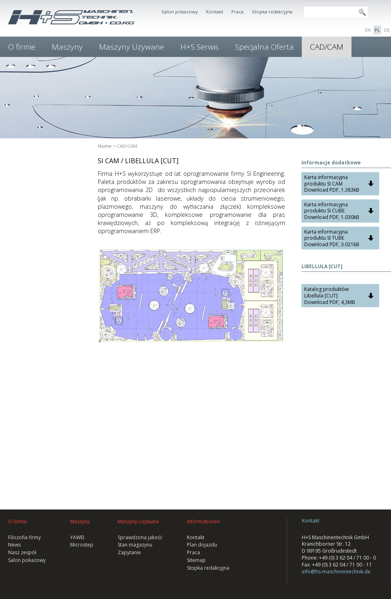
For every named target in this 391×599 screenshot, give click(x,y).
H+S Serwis (199, 47)
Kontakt (214, 12)
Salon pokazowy (179, 12)
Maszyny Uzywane (131, 47)
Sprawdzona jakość (140, 537)
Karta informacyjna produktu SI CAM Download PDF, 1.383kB (331, 183)
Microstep (81, 544)
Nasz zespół (22, 552)
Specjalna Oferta (264, 47)
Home (105, 146)
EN (368, 30)
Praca (237, 12)
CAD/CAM (326, 47)
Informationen (203, 521)
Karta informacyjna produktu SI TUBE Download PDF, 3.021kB (331, 238)
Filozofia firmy (24, 537)
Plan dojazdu (202, 544)
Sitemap (196, 560)
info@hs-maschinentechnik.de (336, 571)
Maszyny (67, 47)
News (14, 544)
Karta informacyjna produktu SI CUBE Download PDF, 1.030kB (331, 211)
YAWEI (77, 537)
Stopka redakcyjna (272, 12)
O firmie (21, 47)
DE (387, 30)
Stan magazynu (135, 544)
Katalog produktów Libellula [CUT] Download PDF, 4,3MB (329, 295)
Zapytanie (129, 552)
